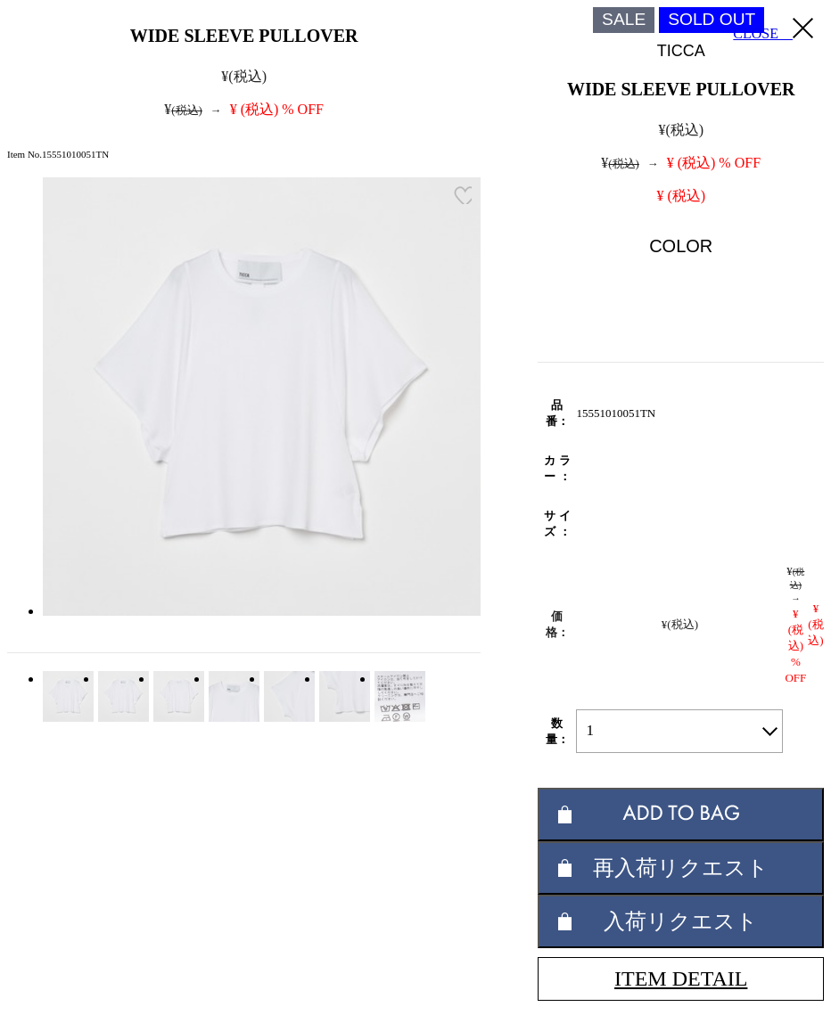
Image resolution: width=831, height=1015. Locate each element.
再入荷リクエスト (681, 867)
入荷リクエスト (681, 921)
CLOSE (773, 29)
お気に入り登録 (463, 195)
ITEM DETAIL (680, 978)
